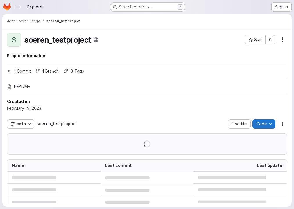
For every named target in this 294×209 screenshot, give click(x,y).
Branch (47, 71)
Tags (73, 71)
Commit (19, 71)
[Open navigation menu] (17, 7)
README (18, 86)
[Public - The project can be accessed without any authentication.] (96, 39)
